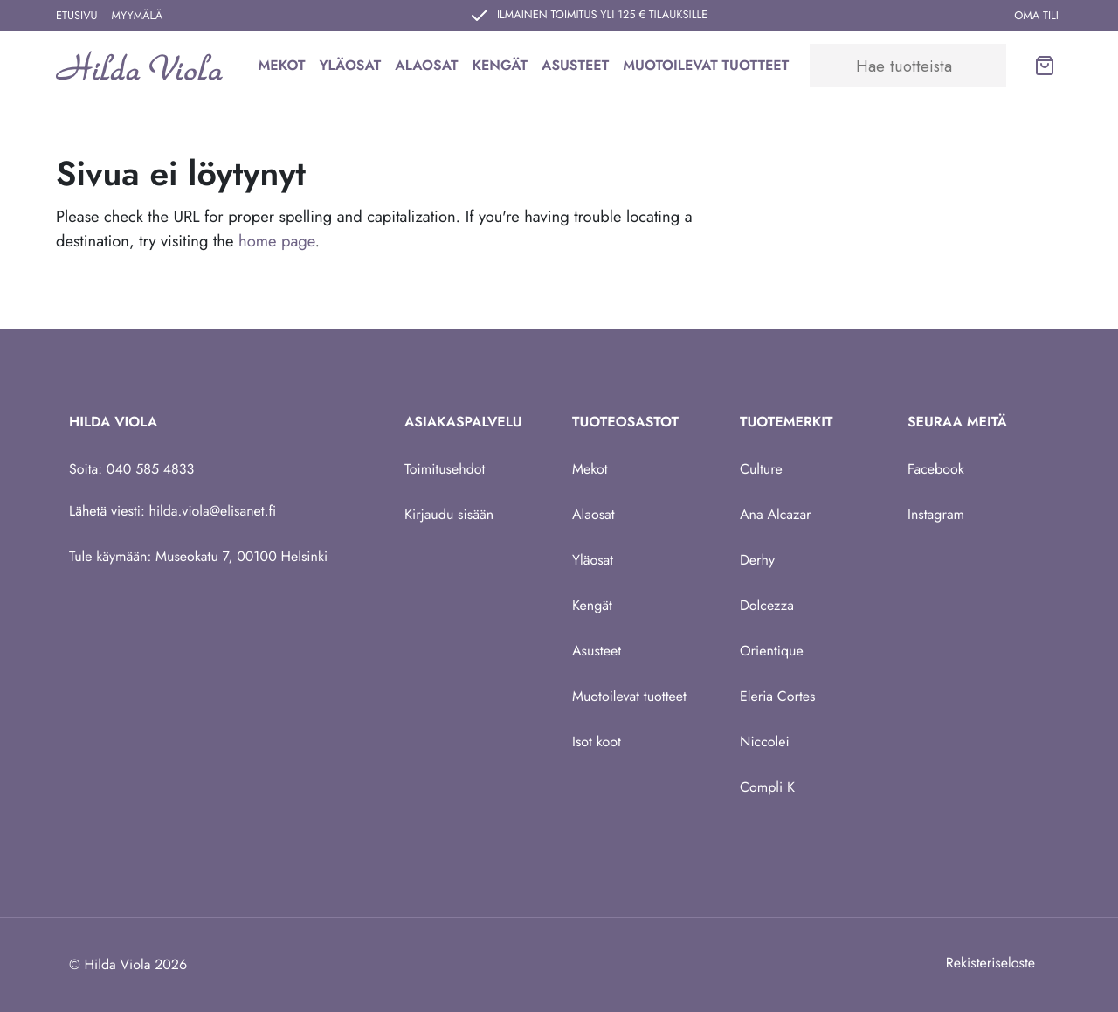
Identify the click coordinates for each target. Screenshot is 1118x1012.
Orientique (772, 651)
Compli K (767, 787)
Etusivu (77, 15)
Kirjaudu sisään (448, 514)
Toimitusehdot (444, 469)
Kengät (500, 65)
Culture (761, 469)
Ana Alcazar (775, 514)
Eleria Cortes (778, 696)
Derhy (757, 560)
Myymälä (137, 15)
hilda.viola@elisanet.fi (213, 511)
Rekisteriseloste (990, 963)
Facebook (936, 469)
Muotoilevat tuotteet (706, 65)
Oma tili (1036, 15)
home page (276, 241)
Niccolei (765, 741)
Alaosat (426, 65)
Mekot (281, 65)
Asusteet (575, 65)
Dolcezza (767, 605)
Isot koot (596, 741)
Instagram (936, 514)
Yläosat (350, 65)
